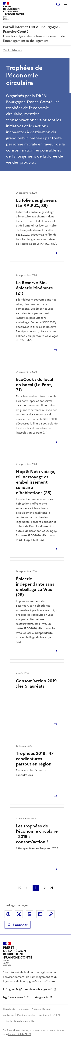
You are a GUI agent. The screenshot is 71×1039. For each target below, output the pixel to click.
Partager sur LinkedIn (29, 914)
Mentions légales (26, 1015)
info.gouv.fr (10, 989)
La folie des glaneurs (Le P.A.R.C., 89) (36, 203)
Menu (65, 4)
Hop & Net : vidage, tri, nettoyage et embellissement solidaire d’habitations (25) (35, 482)
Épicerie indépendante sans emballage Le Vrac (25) (35, 587)
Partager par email (40, 914)
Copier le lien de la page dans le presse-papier (51, 914)
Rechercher (58, 4)
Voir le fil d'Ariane (12, 50)
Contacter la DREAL (49, 1015)
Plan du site (9, 1009)
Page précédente (26, 888)
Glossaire (24, 1009)
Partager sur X (19, 914)
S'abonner (17, 924)
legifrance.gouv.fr (14, 997)
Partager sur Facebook (8, 914)
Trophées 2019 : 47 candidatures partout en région (35, 758)
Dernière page (51, 888)
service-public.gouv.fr (39, 989)
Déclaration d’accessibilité (19, 1021)
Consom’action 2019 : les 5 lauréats (36, 683)
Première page (20, 888)
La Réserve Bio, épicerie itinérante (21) (34, 288)
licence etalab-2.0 (17, 1034)
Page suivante (45, 888)
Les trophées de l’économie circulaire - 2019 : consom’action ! (37, 834)
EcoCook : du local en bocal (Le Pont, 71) (34, 384)
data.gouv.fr (40, 997)
